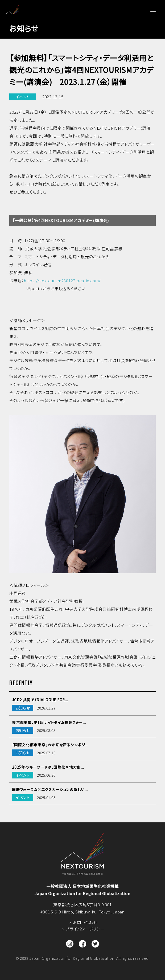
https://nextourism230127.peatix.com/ (62, 280)
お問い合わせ (85, 922)
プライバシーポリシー (85, 929)
